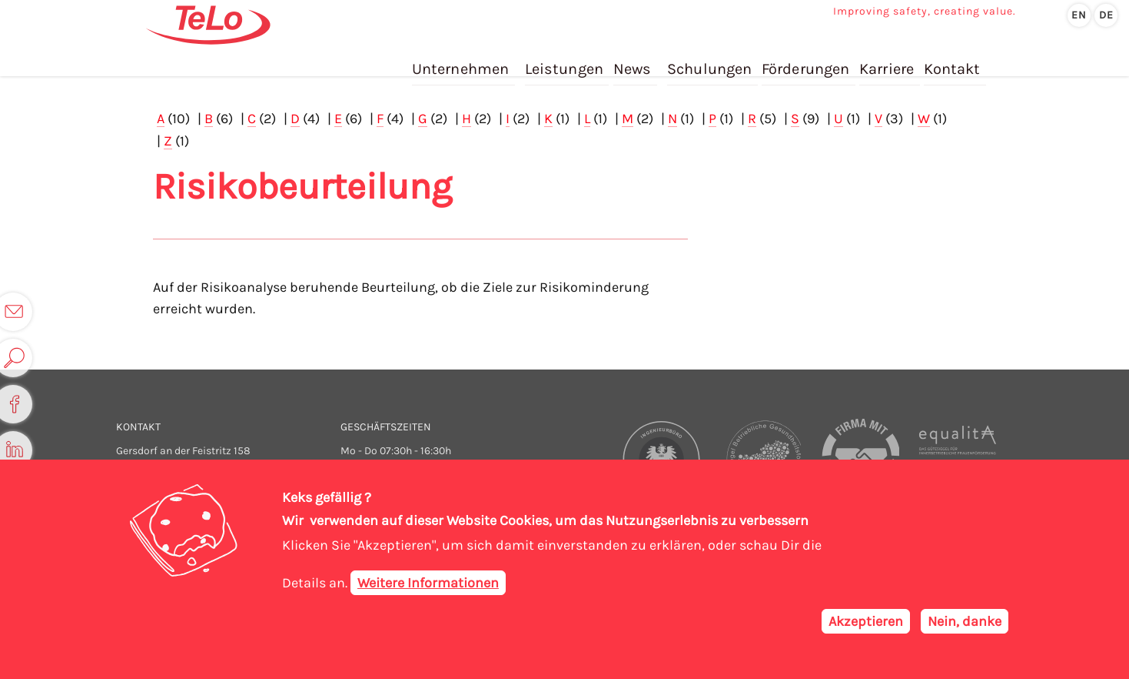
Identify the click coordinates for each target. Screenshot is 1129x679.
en (1079, 15)
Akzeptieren (865, 621)
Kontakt (952, 60)
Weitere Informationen (428, 582)
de (1106, 15)
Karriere (887, 60)
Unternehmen (464, 60)
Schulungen (711, 60)
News (634, 60)
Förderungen (806, 60)
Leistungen (567, 60)
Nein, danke (964, 621)
